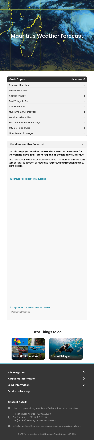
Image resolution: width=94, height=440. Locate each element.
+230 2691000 (32, 413)
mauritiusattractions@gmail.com (63, 426)
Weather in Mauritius (20, 312)
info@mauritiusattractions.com (29, 426)
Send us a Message (19, 391)
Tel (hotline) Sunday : (24, 420)
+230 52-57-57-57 (30, 417)
